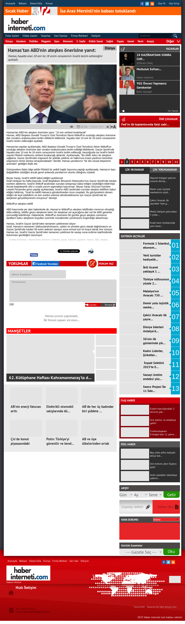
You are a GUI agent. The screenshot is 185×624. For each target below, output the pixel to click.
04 (175, 281)
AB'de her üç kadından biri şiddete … (98, 408)
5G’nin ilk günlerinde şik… (154, 341)
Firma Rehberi (79, 35)
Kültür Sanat (96, 41)
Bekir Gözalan (144, 91)
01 (175, 245)
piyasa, (64, 239)
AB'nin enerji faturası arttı (26, 408)
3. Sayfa (80, 41)
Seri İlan (74, 561)
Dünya (9, 41)
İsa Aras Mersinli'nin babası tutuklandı (98, 11)
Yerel (140, 41)
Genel (130, 41)
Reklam (22, 3)
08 (175, 329)
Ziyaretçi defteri (132, 507)
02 (175, 257)
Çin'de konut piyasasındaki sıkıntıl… (20, 443)
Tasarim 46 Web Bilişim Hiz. (162, 606)
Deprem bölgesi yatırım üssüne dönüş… (163, 179)
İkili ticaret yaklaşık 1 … (151, 269)
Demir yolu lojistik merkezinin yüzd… (160, 191)
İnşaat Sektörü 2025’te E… (153, 365)
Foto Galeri (12, 35)
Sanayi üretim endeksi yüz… (152, 377)
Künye (49, 3)
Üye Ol (161, 3)
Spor (56, 41)
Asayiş (150, 41)
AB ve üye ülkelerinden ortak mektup (95, 443)
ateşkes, (104, 239)
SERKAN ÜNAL (144, 63)
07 (175, 317)
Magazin (46, 41)
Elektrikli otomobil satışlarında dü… (60, 408)
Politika (33, 41)
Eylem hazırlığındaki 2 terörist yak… (162, 410)
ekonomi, (46, 239)
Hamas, (90, 239)
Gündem (21, 41)
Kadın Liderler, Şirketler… (153, 353)
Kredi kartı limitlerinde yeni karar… (162, 224)
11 (176, 162)
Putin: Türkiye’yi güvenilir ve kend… (60, 441)
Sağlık (109, 41)
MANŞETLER (19, 331)
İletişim (95, 35)
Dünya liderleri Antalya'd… (153, 329)
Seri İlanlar (60, 35)
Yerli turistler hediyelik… (152, 257)
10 (169, 162)
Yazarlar (45, 35)
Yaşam (120, 41)
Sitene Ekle (36, 3)
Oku (171, 551)
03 (175, 269)
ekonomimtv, (35, 239)
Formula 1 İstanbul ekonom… (156, 245)
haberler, (56, 239)
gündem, (81, 239)
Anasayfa (10, 3)
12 (175, 376)
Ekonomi (68, 41)
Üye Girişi (174, 3)
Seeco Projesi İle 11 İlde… (154, 389)
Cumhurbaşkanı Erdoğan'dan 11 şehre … (163, 433)
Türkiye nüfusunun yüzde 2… (156, 281)
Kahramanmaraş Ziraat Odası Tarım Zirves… (48, 377)
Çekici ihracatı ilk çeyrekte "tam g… (159, 202)
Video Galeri (29, 35)
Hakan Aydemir (144, 77)
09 (175, 341)
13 (175, 388)
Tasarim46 (139, 606)
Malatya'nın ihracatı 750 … (153, 293)
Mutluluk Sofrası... (149, 69)
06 (175, 305)
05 (175, 293)
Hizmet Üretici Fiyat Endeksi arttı (144, 124)
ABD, (97, 239)
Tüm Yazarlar (173, 111)
